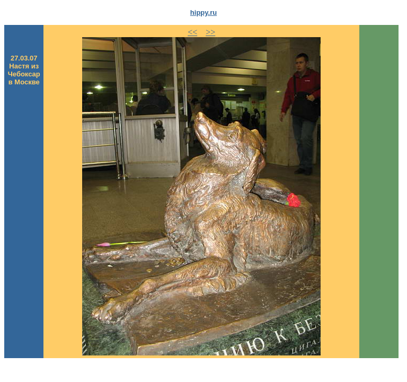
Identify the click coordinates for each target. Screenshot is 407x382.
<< (192, 32)
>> (210, 32)
